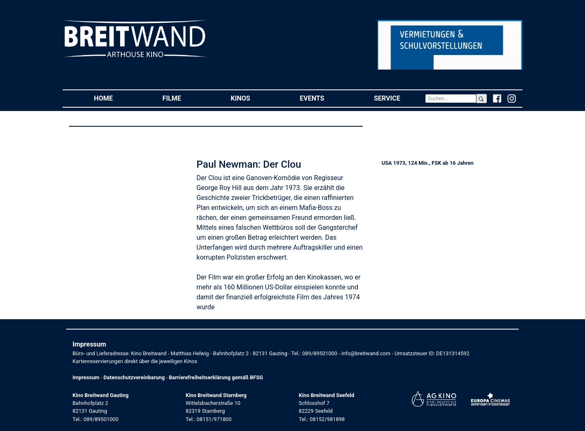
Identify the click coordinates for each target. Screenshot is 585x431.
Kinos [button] (253, 98)
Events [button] (324, 98)
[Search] (450, 98)
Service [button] (399, 98)
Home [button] (116, 98)
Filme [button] (184, 98)
